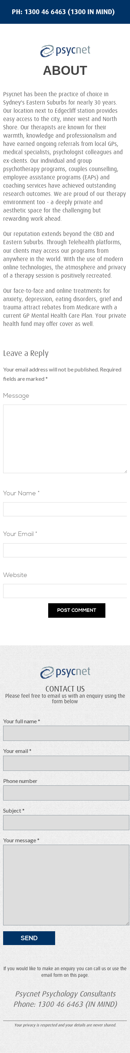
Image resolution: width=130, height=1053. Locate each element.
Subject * (63, 821)
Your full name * (63, 732)
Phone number (63, 791)
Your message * (63, 884)
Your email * (63, 761)
